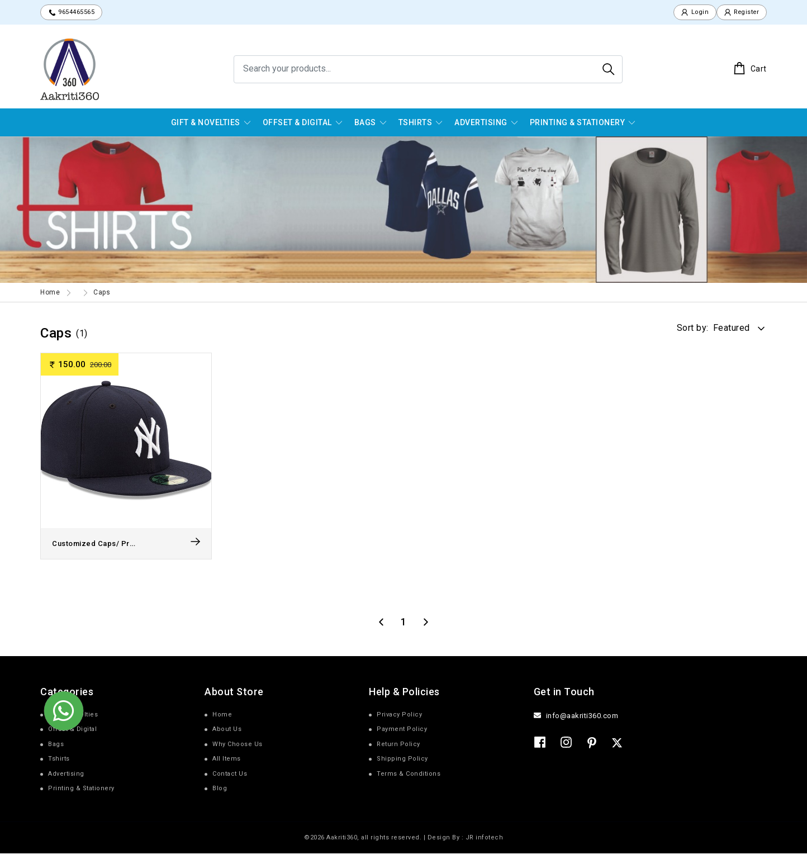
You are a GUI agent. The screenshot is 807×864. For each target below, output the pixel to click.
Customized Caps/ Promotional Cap (122, 553)
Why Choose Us (237, 754)
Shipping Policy (402, 769)
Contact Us (229, 784)
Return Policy (398, 754)
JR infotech (485, 848)
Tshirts (415, 122)
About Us (226, 739)
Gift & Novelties (205, 122)
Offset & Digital (297, 122)
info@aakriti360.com (582, 726)
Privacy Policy (399, 725)
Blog (219, 799)
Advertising (480, 122)
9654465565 (76, 12)
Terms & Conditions (408, 784)
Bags (365, 122)
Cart (750, 69)
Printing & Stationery (577, 122)
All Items (226, 769)
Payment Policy (402, 739)
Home (50, 293)
